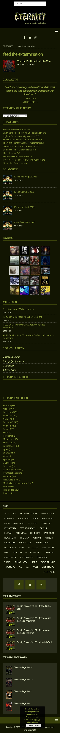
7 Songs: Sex (8, 365)
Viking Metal (48, 567)
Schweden (42, 557)
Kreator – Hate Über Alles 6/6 (16, 129)
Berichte (7, 405)
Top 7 (34, 562)
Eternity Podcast (12, 596)
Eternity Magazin (28, 528)
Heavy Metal (10, 538)
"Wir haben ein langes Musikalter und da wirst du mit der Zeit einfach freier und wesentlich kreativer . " (30, 90)
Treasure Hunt (48, 562)
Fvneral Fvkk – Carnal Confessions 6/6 (21, 146)
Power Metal (10, 557)
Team (5, 493)
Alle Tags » (49, 572)
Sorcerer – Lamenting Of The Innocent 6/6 (22, 139)
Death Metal (47, 518)
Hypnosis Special (11, 472)
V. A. (20, 567)
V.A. (27, 567)
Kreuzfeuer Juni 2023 (24, 191)
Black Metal (23, 518)
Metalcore (33, 547)
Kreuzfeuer (9, 542)
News (5, 418)
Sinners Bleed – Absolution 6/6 (17, 156)
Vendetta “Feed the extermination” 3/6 (33, 61)
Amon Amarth (47, 513)
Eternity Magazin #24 (23, 667)
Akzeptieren (34, 725)
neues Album (48, 547)
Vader (35, 567)
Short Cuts (8, 442)
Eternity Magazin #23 (23, 679)
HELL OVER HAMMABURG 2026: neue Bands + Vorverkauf (25, 326)
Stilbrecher (8, 452)
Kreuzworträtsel (10, 479)
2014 (14, 513)
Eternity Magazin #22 (23, 691)
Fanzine (43, 528)
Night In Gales (20, 552)
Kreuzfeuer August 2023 (25, 176)
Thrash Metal (21, 562)
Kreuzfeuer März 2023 (24, 222)
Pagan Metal (36, 552)
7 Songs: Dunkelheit (11, 356)
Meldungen (10, 302)
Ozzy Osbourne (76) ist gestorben (18, 309)
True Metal (9, 567)
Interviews (8, 412)
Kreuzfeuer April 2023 (24, 207)
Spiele (5, 449)
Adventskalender (28, 513)
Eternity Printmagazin (15, 657)
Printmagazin (9, 489)
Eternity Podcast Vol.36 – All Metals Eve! (34, 642)
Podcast (7, 486)
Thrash (7, 562)
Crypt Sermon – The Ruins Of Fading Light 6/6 (24, 132)
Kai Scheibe (31, 65)
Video (5, 456)
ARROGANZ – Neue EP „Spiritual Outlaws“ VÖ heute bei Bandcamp (28, 336)
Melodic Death (42, 542)
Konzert (49, 538)
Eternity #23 (46, 523)
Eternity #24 (10, 528)
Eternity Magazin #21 (23, 703)
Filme (5, 432)
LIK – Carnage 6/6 (11, 153)
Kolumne (7, 476)
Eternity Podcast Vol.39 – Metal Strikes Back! (33, 607)
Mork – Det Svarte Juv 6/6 (15, 163)
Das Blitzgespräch (11, 469)
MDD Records (25, 542)
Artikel (6, 408)
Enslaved (32, 523)
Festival (8, 533)
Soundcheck (10, 169)
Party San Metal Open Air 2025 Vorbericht (22, 316)
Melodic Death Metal (14, 547)
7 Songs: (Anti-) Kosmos (13, 361)
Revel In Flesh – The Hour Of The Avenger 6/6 (24, 159)
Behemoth (9, 518)
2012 (6, 513)
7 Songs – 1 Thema (13, 348)
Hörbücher (8, 435)
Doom (6, 523)
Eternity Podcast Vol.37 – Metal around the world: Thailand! (34, 631)
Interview (24, 538)
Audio (5, 425)
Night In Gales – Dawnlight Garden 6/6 (21, 136)
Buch (35, 518)
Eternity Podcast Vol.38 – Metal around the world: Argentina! (34, 619)
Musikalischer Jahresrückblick (17, 483)
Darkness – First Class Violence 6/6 (19, 149)
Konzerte (7, 415)
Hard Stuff (49, 533)
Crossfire (7, 466)
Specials (7, 459)
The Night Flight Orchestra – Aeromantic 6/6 (23, 142)
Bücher (6, 429)
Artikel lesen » (30, 102)
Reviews (7, 422)
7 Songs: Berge (9, 370)
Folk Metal (21, 533)
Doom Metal (18, 523)
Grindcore (35, 533)
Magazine (7, 439)
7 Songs (7, 462)
